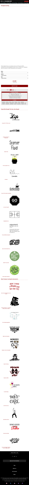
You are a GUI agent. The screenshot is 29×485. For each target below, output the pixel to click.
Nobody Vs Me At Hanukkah (6, 350)
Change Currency (15, 82)
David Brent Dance (6, 419)
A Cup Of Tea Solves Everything (6, 193)
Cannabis (6, 179)
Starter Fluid (6, 151)
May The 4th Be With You (6, 248)
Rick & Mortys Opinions (6, 276)
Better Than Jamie (6, 262)
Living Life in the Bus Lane (6, 123)
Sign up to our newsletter (14, 460)
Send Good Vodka (6, 433)
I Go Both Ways (6, 391)
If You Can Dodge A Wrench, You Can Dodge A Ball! (6, 447)
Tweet (8, 89)
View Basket (26, 1)
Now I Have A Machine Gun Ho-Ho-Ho (6, 293)
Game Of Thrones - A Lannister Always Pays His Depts (6, 308)
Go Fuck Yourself (6, 207)
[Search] (3, 1)
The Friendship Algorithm (6, 322)
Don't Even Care (6, 405)
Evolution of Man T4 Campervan (6, 137)
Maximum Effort (6, 377)
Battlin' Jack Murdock (6, 336)
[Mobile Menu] (1, 1)
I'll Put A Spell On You (6, 165)
